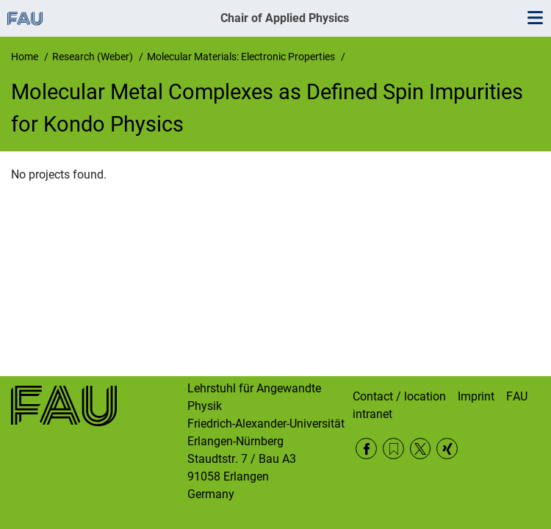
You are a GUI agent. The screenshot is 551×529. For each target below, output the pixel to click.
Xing (447, 448)
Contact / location (399, 396)
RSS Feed (393, 448)
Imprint (476, 396)
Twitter (420, 448)
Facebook (366, 448)
